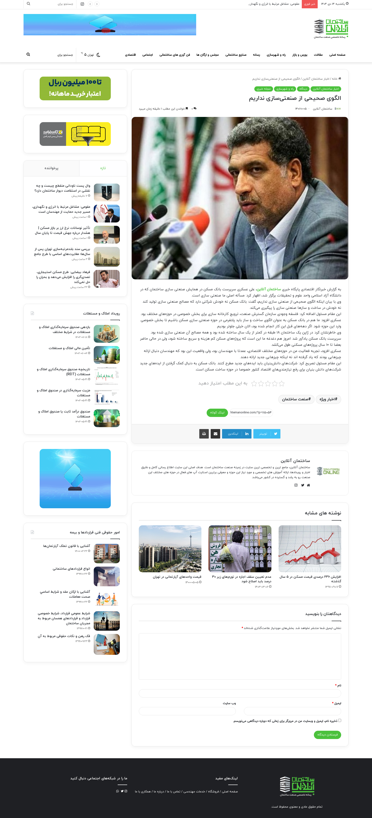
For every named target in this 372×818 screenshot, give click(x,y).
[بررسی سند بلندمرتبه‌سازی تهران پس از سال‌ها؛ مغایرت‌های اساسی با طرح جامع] (107, 257)
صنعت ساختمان (295, 399)
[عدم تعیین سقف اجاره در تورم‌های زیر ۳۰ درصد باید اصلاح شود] (240, 548)
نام (338, 686)
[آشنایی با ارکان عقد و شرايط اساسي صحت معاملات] (107, 599)
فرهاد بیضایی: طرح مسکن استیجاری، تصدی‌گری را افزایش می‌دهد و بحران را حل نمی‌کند (63, 277)
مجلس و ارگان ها (207, 55)
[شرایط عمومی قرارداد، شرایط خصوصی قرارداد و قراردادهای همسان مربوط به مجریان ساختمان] (107, 621)
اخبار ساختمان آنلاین (315, 79)
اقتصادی (130, 55)
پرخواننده (51, 168)
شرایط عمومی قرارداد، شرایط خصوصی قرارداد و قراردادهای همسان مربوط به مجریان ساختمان (64, 618)
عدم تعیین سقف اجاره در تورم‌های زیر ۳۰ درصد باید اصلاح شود (241, 579)
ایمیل (336, 703)
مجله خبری (264, 89)
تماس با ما (173, 792)
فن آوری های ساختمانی (174, 55)
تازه (103, 168)
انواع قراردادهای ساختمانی (71, 569)
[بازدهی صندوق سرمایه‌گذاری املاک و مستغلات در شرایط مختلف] (107, 334)
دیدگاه (303, 89)
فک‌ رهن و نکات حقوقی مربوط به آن (64, 636)
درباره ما (159, 792)
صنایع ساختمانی (235, 55)
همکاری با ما (143, 792)
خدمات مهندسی (194, 792)
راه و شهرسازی (276, 55)
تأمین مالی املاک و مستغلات (69, 348)
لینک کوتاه (217, 413)
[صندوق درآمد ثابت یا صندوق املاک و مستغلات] (107, 418)
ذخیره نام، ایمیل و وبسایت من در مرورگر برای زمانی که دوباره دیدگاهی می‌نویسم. (285, 721)
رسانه (256, 55)
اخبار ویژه (327, 399)
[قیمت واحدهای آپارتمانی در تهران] (170, 548)
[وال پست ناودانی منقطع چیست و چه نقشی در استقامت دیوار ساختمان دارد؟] (107, 192)
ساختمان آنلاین (269, 289)
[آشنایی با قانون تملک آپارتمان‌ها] (107, 554)
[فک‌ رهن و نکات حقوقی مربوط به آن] (107, 644)
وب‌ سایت (229, 703)
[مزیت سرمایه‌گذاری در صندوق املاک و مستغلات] (107, 397)
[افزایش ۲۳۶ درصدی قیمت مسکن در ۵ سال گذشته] (310, 548)
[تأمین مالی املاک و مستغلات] (107, 355)
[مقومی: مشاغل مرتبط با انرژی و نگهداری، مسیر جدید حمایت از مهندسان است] (107, 213)
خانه (336, 79)
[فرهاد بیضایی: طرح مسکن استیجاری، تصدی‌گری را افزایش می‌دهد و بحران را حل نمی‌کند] (107, 279)
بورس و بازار (299, 55)
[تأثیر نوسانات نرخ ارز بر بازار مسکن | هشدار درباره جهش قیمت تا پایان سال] (107, 235)
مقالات (318, 55)
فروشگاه (213, 792)
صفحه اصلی (337, 55)
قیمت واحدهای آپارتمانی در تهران (177, 577)
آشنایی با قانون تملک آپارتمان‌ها (66, 546)
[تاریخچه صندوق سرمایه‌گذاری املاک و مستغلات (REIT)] (107, 376)
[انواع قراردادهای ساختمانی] (107, 576)
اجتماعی (147, 55)
